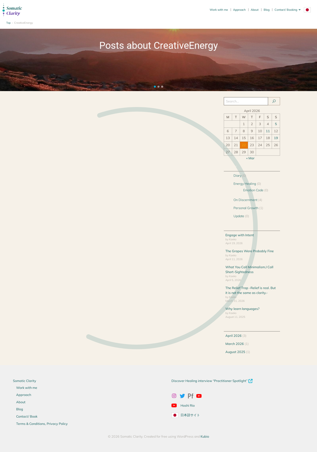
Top (8, 22)
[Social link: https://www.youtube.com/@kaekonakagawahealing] (200, 396)
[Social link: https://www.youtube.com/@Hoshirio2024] (175, 405)
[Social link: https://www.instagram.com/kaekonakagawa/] (175, 396)
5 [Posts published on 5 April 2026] (276, 124)
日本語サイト (190, 415)
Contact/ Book (26, 416)
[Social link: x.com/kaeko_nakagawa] (184, 396)
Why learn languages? (242, 309)
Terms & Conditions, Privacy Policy (42, 424)
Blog (266, 10)
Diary (237, 175)
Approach (239, 10)
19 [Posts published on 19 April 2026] (276, 138)
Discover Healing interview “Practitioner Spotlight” (209, 381)
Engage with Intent (239, 235)
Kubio (205, 436)
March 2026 (234, 344)
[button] (155, 87)
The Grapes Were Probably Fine (249, 251)
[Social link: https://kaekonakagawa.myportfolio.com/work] (192, 396)
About (255, 10)
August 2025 (235, 352)
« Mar (250, 158)
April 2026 (233, 336)
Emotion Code (253, 190)
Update (239, 216)
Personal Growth (246, 208)
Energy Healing (245, 184)
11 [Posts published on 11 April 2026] (268, 131)
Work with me (219, 10)
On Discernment (245, 200)
